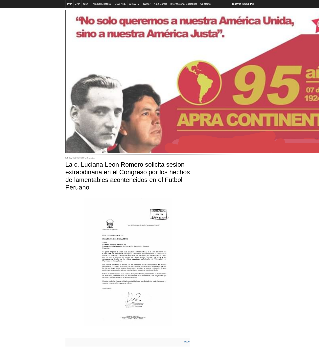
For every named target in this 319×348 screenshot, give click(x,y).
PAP (69, 4)
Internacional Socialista (184, 4)
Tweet (187, 341)
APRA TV (134, 4)
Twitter (146, 4)
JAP (77, 4)
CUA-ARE (120, 4)
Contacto (205, 4)
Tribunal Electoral (101, 4)
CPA (85, 4)
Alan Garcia (160, 4)
